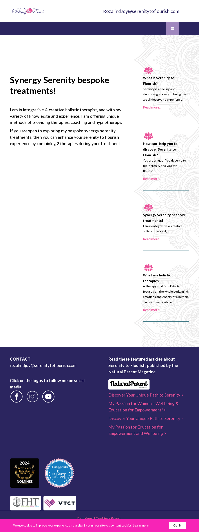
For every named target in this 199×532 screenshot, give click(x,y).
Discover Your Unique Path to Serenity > (146, 394)
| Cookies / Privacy (108, 518)
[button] (172, 28)
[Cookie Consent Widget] (99, 525)
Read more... (152, 107)
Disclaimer (85, 518)
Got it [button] (177, 525)
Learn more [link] (141, 525)
